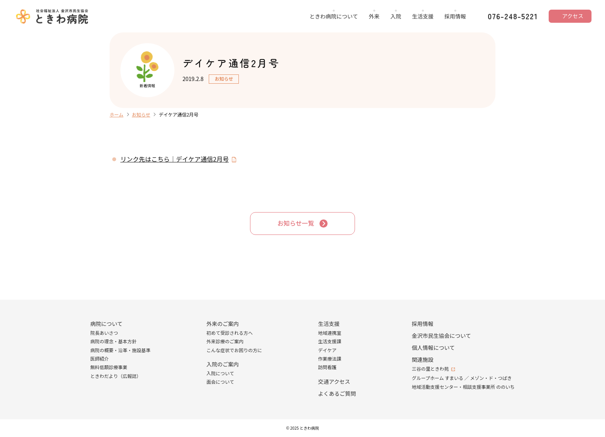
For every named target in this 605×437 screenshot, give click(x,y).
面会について (220, 382)
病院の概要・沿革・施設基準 (120, 350)
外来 (374, 16)
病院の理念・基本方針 (113, 341)
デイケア (327, 350)
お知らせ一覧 (295, 223)
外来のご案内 (222, 323)
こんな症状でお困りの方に (234, 350)
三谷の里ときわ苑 (430, 368)
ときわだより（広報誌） (115, 376)
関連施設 (422, 359)
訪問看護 (327, 367)
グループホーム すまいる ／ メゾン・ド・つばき (462, 378)
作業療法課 (329, 358)
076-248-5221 (513, 16)
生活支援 (423, 16)
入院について (220, 373)
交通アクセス (334, 381)
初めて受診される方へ (229, 332)
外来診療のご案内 (224, 341)
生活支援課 (329, 341)
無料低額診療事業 (108, 367)
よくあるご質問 (337, 393)
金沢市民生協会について (441, 335)
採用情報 (455, 16)
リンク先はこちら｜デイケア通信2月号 (174, 159)
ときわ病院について (333, 16)
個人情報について (433, 347)
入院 (395, 16)
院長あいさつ (104, 332)
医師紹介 (99, 358)
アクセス (572, 16)
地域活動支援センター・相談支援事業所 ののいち (463, 386)
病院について (106, 323)
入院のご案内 (222, 364)
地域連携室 (329, 332)
